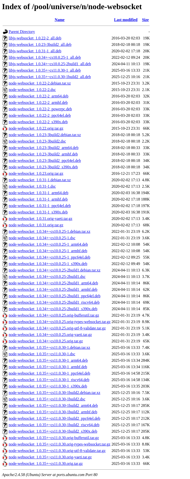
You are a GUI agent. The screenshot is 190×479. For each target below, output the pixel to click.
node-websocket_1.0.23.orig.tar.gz (36, 173)
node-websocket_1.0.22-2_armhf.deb (38, 102)
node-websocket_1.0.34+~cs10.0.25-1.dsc (42, 238)
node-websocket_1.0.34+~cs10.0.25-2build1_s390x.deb (53, 309)
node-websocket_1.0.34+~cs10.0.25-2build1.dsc (47, 276)
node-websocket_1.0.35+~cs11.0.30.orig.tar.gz (46, 463)
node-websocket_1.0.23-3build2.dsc (37, 141)
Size (145, 20)
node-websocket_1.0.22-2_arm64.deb (38, 96)
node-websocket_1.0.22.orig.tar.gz (36, 128)
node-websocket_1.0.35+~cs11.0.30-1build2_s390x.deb (53, 431)
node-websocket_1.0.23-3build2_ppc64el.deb (45, 160)
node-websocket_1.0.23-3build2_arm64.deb (43, 148)
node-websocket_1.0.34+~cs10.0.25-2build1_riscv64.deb (54, 302)
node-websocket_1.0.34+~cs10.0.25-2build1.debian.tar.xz (54, 270)
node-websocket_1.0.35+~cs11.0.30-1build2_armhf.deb (53, 412)
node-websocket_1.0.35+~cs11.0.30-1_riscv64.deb (49, 380)
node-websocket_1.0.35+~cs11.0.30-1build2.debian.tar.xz (54, 392)
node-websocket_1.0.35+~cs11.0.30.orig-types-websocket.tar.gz (59, 444)
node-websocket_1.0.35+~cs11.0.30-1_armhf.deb (48, 367)
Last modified (126, 20)
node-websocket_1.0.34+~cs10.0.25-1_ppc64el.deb (49, 257)
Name (60, 20)
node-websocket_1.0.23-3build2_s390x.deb (43, 167)
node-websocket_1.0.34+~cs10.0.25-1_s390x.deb (48, 264)
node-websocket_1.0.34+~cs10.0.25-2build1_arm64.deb (53, 283)
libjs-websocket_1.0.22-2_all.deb (35, 38)
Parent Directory (22, 32)
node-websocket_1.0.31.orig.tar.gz (36, 225)
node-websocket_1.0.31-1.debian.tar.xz (40, 180)
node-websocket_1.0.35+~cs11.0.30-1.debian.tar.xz (49, 347)
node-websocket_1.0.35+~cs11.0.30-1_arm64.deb (48, 360)
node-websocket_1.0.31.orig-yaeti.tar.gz (40, 218)
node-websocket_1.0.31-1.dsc (32, 186)
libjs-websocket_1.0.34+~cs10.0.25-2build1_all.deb (50, 64)
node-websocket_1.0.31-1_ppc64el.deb (40, 206)
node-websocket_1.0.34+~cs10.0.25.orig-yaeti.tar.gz (50, 334)
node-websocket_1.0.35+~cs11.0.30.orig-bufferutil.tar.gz (54, 438)
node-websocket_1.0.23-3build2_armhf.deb (43, 154)
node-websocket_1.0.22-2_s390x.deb (38, 122)
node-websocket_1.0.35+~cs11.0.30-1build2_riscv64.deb (54, 425)
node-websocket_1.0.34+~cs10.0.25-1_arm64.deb (48, 244)
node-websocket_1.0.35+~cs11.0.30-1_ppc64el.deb (49, 373)
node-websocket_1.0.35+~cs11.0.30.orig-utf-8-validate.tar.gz (57, 451)
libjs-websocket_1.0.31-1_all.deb (35, 51)
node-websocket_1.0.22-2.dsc (32, 90)
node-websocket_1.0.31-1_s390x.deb (38, 212)
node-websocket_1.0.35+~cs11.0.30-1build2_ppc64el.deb (54, 418)
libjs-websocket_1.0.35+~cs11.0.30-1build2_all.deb (50, 77)
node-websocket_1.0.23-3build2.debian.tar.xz (45, 135)
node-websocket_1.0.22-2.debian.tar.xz (40, 83)
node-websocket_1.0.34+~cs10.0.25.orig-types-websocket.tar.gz (60, 322)
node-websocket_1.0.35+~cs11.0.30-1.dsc (42, 354)
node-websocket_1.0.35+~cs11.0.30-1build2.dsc (47, 399)
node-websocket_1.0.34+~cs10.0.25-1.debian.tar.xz (49, 231)
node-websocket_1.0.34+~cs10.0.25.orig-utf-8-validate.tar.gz (57, 328)
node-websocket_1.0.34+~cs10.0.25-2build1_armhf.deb (53, 289)
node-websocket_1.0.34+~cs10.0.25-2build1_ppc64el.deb (54, 296)
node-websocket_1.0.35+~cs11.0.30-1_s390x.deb (48, 386)
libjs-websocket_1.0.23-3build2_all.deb (40, 44)
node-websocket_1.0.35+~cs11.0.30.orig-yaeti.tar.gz (50, 457)
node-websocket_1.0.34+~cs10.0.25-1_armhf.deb (48, 251)
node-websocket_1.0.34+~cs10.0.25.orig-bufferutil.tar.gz (54, 315)
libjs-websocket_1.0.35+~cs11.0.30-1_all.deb (45, 70)
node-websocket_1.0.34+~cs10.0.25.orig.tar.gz (46, 341)
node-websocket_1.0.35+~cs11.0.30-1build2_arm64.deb (53, 405)
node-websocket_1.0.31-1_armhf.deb (38, 199)
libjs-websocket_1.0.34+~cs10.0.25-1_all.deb (45, 57)
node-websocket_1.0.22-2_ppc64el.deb (40, 115)
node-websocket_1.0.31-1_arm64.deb (38, 193)
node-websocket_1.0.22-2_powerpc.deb (40, 109)
